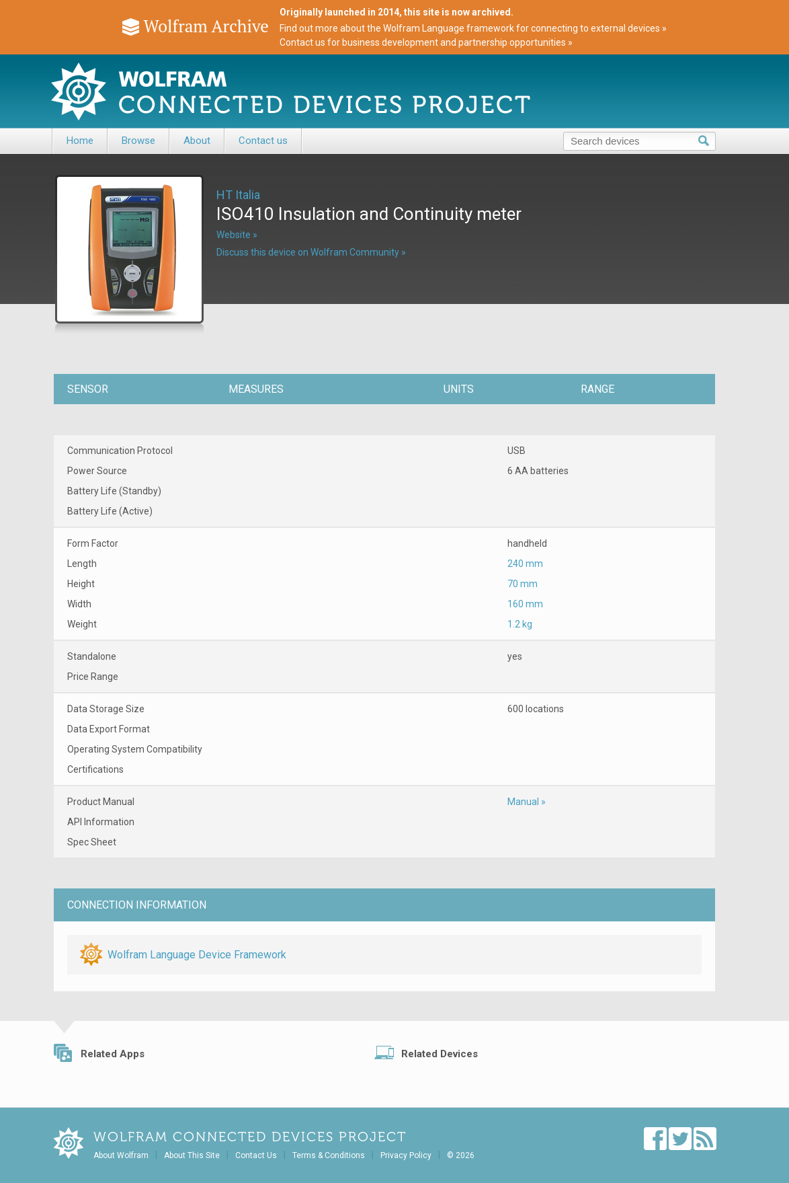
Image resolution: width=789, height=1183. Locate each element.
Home (80, 141)
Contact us (263, 141)
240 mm (525, 563)
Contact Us (256, 1155)
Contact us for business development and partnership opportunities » (426, 42)
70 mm (522, 583)
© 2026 (460, 1155)
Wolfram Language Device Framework (197, 954)
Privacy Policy (405, 1155)
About (196, 141)
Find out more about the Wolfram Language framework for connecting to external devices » (473, 28)
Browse (138, 141)
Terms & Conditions (328, 1155)
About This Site (192, 1155)
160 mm (525, 604)
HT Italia (238, 195)
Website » (236, 234)
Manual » (526, 801)
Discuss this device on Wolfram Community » (311, 252)
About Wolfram (121, 1155)
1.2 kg (519, 624)
